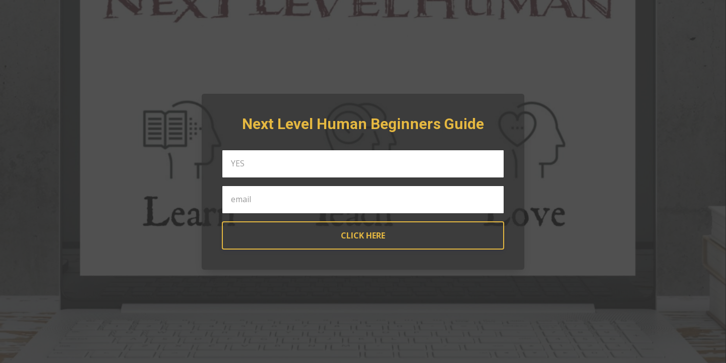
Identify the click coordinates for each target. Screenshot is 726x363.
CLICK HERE (363, 235)
